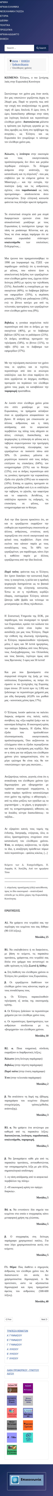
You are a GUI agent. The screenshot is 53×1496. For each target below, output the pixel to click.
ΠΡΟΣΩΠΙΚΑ (6, 29)
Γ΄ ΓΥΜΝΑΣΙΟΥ (14, 1344)
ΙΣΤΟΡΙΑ (4, 16)
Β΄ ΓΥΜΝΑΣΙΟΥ (14, 1340)
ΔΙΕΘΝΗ (4, 20)
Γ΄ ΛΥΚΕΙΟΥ (12, 1358)
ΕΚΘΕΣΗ (4, 39)
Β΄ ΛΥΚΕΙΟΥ (12, 1354)
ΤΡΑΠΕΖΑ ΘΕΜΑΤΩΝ (17, 1331)
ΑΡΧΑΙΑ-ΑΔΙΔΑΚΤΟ (9, 34)
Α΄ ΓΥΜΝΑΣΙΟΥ (14, 1335)
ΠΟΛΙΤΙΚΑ (5, 25)
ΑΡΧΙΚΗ (4, 2)
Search (41, 48)
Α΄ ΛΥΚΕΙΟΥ (12, 1349)
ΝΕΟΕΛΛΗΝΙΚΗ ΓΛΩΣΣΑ (12, 11)
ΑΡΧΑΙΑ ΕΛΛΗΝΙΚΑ (9, 6)
